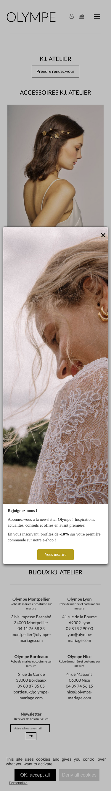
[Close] (103, 235)
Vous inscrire (55, 554)
